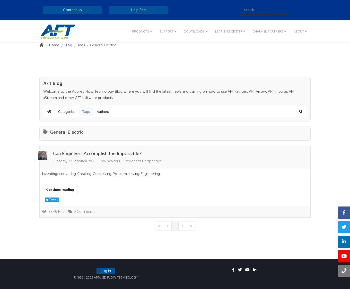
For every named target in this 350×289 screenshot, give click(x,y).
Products (140, 31)
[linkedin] (254, 270)
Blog (68, 45)
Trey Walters (109, 161)
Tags (81, 45)
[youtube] (247, 270)
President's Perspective (142, 161)
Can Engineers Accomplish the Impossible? (97, 154)
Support (166, 31)
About (299, 31)
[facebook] (233, 270)
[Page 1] (175, 226)
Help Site (138, 10)
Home (54, 45)
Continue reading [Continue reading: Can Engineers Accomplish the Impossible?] (60, 189)
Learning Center (228, 31)
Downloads (194, 31)
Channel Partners (268, 31)
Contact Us (72, 10)
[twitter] (240, 270)
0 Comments (84, 212)
